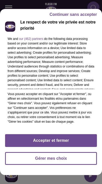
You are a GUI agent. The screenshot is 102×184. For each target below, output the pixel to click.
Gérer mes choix (51, 158)
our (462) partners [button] (31, 39)
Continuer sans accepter (73, 14)
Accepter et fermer (51, 140)
